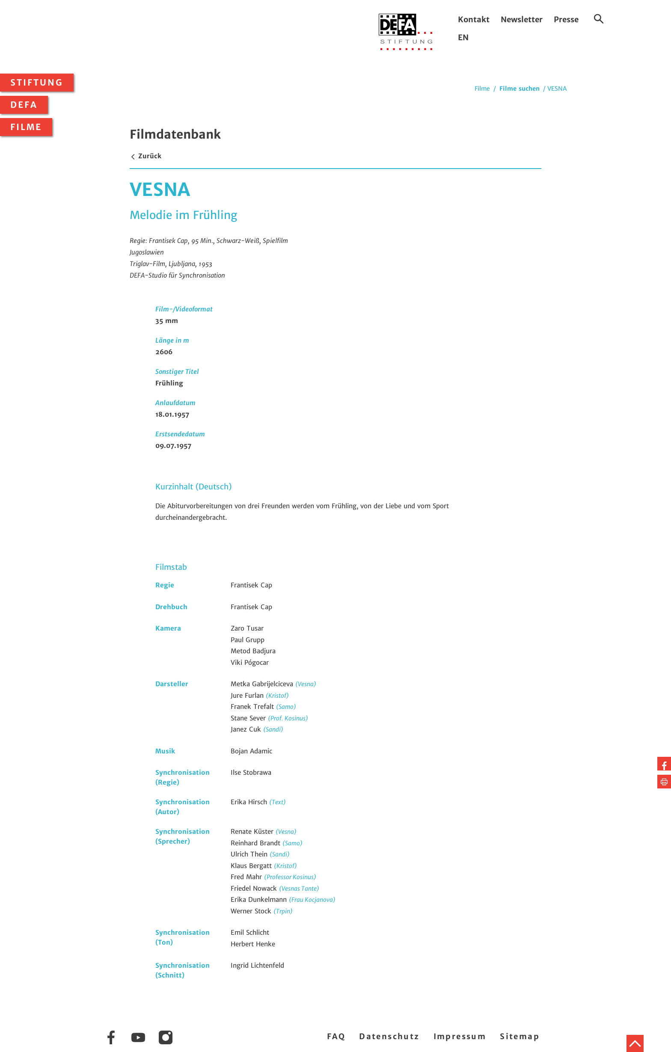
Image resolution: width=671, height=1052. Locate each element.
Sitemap (520, 1036)
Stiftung (36, 82)
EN (463, 37)
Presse (566, 19)
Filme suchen (519, 88)
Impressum (460, 1036)
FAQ (336, 1036)
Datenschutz (389, 1036)
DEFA (24, 104)
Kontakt (474, 19)
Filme (26, 127)
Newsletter (522, 19)
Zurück (145, 156)
